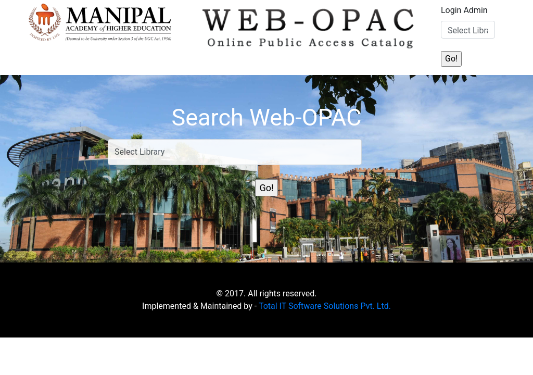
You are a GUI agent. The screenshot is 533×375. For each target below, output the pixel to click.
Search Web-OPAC (267, 117)
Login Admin (464, 10)
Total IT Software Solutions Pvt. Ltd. (325, 306)
